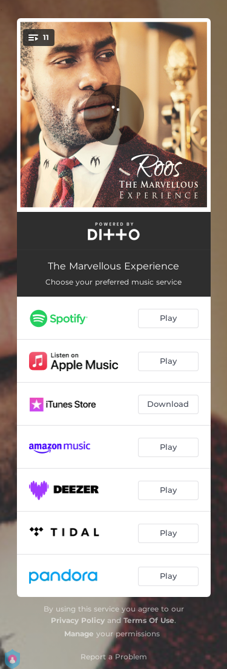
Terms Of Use (148, 620)
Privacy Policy (78, 620)
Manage (79, 633)
